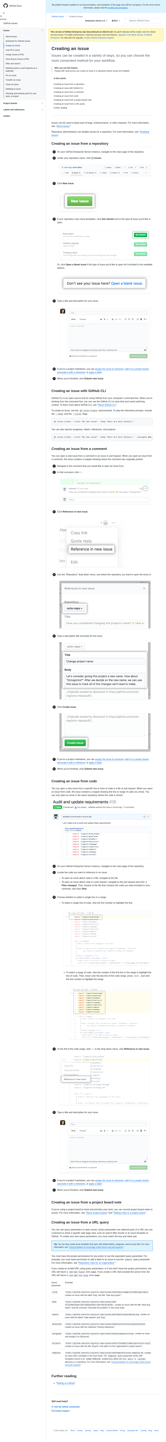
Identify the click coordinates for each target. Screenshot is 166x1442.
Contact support (60, 1411)
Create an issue (13, 45)
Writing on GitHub (66, 1383)
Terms (72, 1431)
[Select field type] (96, 20)
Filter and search (13, 63)
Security (88, 1431)
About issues (11, 36)
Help (102, 1431)
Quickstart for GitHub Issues (18, 41)
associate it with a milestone (71, 372)
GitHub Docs (15, 6)
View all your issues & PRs (17, 59)
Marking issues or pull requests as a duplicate (21, 69)
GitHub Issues (10, 23)
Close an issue (12, 84)
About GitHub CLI (107, 405)
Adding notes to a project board (129, 1213)
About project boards (96, 1213)
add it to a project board (137, 369)
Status (95, 1431)
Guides (6, 116)
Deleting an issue (13, 89)
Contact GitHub (112, 1431)
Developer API (132, 1431)
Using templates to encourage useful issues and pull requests (96, 1247)
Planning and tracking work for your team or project (21, 94)
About (156, 1431)
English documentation (118, 8)
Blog (150, 1431)
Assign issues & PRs (15, 54)
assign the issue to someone (109, 369)
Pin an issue (11, 75)
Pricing (122, 1431)
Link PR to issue (13, 50)
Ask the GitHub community (65, 1407)
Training (143, 1431)
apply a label (95, 372)
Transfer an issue (13, 80)
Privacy (80, 1431)
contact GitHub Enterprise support (99, 38)
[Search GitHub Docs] (142, 20)
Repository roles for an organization (96, 1263)
